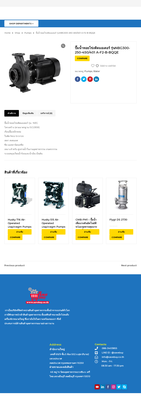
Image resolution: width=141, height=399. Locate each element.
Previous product (14, 265)
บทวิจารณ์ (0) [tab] (46, 113)
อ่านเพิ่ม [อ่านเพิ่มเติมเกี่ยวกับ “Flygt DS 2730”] (121, 239)
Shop (17, 33)
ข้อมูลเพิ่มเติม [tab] (28, 113)
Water (96, 71)
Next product (129, 265)
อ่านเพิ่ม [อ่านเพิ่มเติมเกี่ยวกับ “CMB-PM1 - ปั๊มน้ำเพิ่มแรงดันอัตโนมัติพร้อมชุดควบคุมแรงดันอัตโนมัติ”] (87, 239)
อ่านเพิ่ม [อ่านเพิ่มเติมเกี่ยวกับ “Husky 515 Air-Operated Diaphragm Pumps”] (53, 239)
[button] (62, 46)
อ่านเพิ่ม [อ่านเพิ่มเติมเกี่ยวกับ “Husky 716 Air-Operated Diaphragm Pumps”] (19, 239)
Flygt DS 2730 (118, 226)
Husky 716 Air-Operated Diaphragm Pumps (19, 230)
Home (7, 33)
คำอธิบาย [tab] (12, 113)
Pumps (27, 33)
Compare (82, 58)
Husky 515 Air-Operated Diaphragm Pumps (53, 230)
